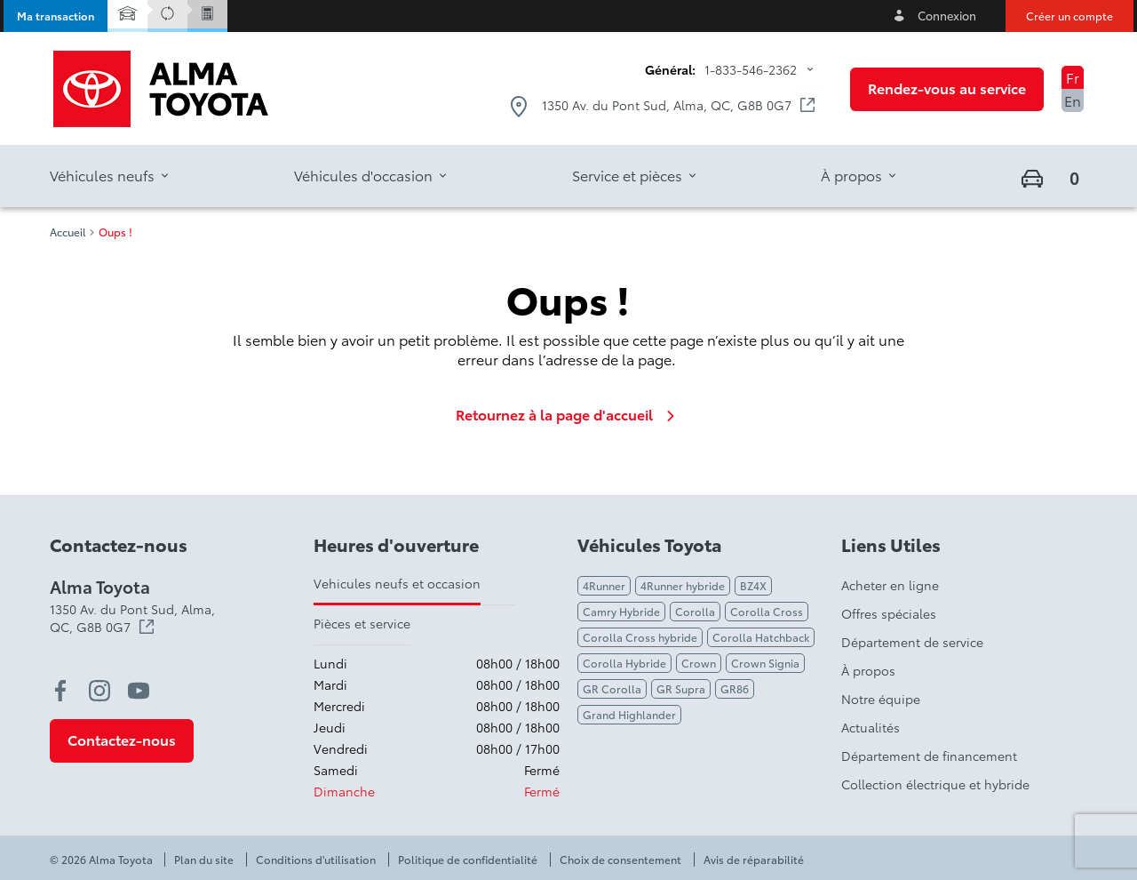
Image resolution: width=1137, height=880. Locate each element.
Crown (698, 662)
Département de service (912, 642)
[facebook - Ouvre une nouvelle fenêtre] (60, 690)
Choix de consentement (620, 859)
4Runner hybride (682, 585)
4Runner (604, 585)
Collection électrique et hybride (935, 784)
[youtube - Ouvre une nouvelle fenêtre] (138, 690)
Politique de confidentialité (467, 859)
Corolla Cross (766, 611)
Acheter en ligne (890, 585)
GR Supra (680, 688)
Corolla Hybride (624, 662)
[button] (55, 16)
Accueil (68, 232)
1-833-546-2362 (750, 69)
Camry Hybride (621, 611)
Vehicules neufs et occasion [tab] (397, 583)
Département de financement (929, 755)
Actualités (870, 727)
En (1072, 100)
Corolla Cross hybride (640, 636)
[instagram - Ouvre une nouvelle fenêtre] (99, 690)
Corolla (695, 611)
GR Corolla (612, 688)
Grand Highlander (629, 714)
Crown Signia (765, 662)
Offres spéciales (888, 613)
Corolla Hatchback (760, 636)
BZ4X (753, 585)
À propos (868, 670)
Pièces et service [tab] (362, 623)
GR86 (734, 688)
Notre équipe (880, 699)
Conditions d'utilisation (316, 859)
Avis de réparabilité (754, 859)
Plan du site (204, 859)
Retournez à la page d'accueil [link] (568, 414)
